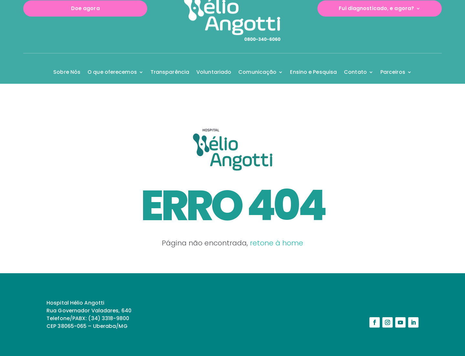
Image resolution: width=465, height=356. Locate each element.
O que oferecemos (112, 61)
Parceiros (392, 61)
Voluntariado (213, 61)
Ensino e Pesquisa (313, 61)
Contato (355, 61)
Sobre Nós (66, 61)
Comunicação (257, 61)
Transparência (169, 61)
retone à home (276, 243)
